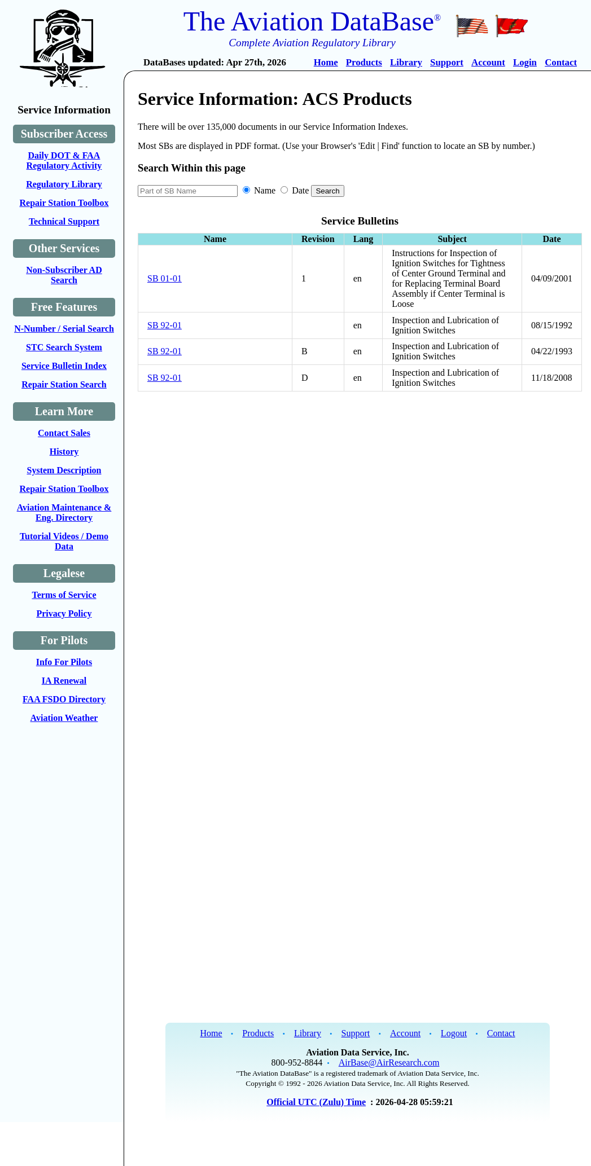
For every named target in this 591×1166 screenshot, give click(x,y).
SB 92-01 (164, 325)
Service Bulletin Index (64, 366)
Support (446, 62)
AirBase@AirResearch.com (389, 1062)
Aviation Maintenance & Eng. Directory (64, 512)
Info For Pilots (64, 662)
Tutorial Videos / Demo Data (64, 541)
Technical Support (64, 221)
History (64, 451)
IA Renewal (64, 680)
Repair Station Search (64, 384)
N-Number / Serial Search (64, 328)
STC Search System (64, 347)
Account (488, 62)
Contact (561, 62)
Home (326, 62)
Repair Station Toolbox (64, 203)
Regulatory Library (64, 184)
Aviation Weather (64, 718)
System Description (64, 470)
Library (406, 62)
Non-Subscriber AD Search (64, 275)
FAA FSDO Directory (64, 699)
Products (364, 62)
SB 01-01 (164, 278)
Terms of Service (64, 595)
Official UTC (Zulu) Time (316, 1102)
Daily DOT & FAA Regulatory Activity (64, 160)
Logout (454, 1033)
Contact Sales (64, 433)
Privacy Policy (63, 613)
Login (525, 62)
